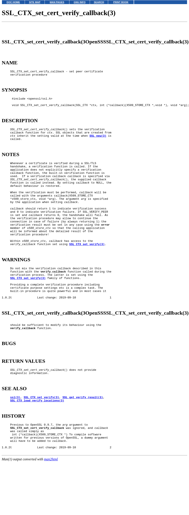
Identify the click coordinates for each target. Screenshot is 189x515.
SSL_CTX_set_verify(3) (87, 274)
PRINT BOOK (120, 2)
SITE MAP (34, 2)
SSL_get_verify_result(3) (82, 443)
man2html (51, 513)
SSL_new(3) (98, 147)
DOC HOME (13, 2)
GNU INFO (80, 2)
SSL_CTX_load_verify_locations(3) (37, 447)
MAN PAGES (57, 2)
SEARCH (99, 2)
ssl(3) (15, 443)
